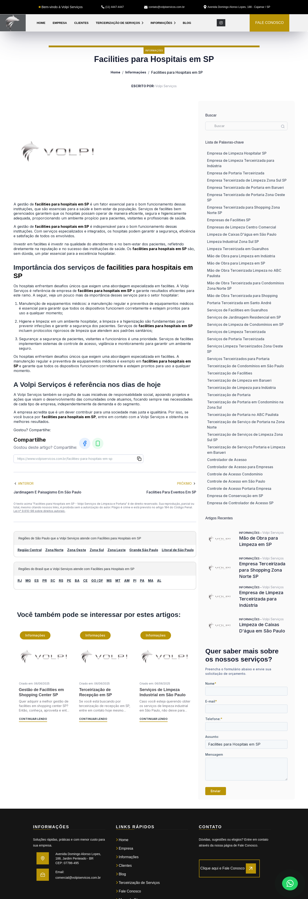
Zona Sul (97, 550)
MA (150, 580)
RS (61, 580)
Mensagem (214, 754)
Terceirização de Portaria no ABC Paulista (242, 414)
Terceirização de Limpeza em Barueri (239, 380)
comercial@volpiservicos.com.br (78, 877)
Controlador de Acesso (227, 459)
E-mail (211, 701)
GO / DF (97, 580)
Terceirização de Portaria (229, 394)
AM (127, 580)
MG (28, 580)
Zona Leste (116, 550)
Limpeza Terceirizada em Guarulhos (238, 248)
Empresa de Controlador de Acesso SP (240, 503)
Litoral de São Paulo (178, 550)
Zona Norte (54, 550)
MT (118, 580)
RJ (20, 580)
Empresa (60, 23)
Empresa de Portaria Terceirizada (235, 173)
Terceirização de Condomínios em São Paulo (245, 366)
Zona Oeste (76, 550)
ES (36, 580)
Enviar (216, 791)
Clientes (81, 23)
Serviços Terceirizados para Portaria (238, 358)
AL (159, 580)
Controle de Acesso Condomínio (235, 474)
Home (41, 23)
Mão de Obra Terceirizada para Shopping (242, 295)
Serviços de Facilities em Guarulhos (237, 310)
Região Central (30, 550)
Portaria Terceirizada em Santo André (239, 303)
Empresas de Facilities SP (229, 220)
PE (69, 580)
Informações (163, 23)
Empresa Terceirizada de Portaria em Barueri (245, 187)
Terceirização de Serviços (119, 23)
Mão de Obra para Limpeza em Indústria (241, 256)
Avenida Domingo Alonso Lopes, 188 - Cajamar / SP (237, 7)
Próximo (186, 483)
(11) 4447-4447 (112, 7)
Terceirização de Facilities (229, 373)
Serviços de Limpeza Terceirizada (236, 331)
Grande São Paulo (143, 550)
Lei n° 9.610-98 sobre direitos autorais (39, 511)
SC (52, 580)
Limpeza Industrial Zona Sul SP (233, 241)
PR (44, 580)
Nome (210, 683)
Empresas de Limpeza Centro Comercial (241, 227)
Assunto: (212, 737)
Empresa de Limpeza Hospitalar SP (237, 153)
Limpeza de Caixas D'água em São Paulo (241, 234)
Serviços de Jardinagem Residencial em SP (244, 317)
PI (134, 580)
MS (109, 580)
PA (142, 580)
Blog (187, 23)
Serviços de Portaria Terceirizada (235, 339)
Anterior (24, 483)
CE (85, 580)
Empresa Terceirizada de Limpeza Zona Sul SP (247, 180)
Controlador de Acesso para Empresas (240, 467)
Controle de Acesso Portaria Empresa (239, 488)
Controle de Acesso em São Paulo (236, 481)
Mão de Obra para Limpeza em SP (236, 263)
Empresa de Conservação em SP (235, 495)
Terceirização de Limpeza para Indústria (241, 387)
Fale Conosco (128, 891)
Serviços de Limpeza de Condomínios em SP (245, 324)
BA (77, 580)
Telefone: (213, 719)
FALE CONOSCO (269, 23)
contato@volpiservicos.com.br (164, 7)
